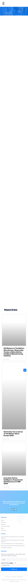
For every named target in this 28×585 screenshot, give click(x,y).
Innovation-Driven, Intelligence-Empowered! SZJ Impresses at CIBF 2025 (13, 481)
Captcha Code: (8, 563)
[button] (3, 3)
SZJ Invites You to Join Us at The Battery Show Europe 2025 (13, 433)
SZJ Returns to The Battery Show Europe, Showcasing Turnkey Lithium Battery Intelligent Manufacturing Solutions (14, 352)
